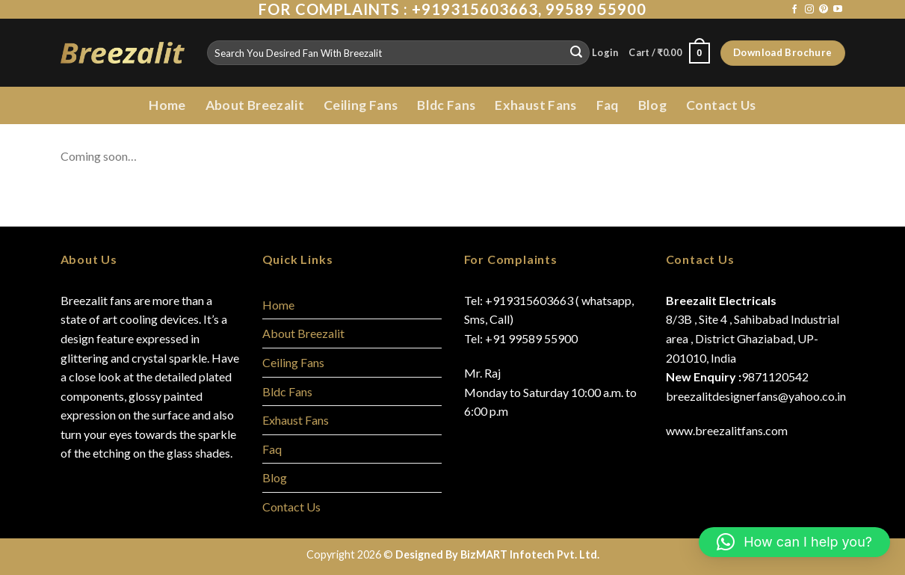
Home (167, 105)
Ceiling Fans (361, 105)
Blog (652, 105)
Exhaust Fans (535, 105)
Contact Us (721, 105)
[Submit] (576, 53)
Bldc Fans (446, 105)
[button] (794, 542)
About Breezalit (255, 105)
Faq (607, 105)
